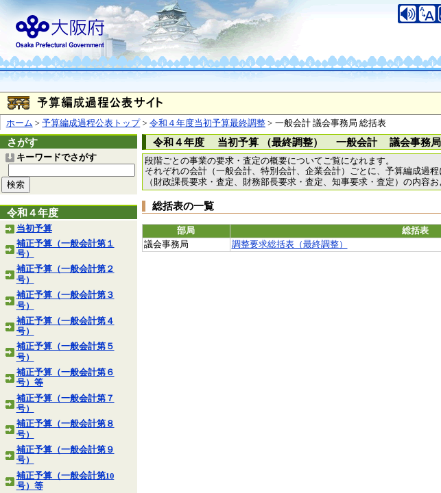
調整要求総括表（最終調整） (290, 244)
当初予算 (34, 228)
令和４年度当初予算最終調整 (207, 123)
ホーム (19, 123)
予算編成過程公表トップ (91, 123)
